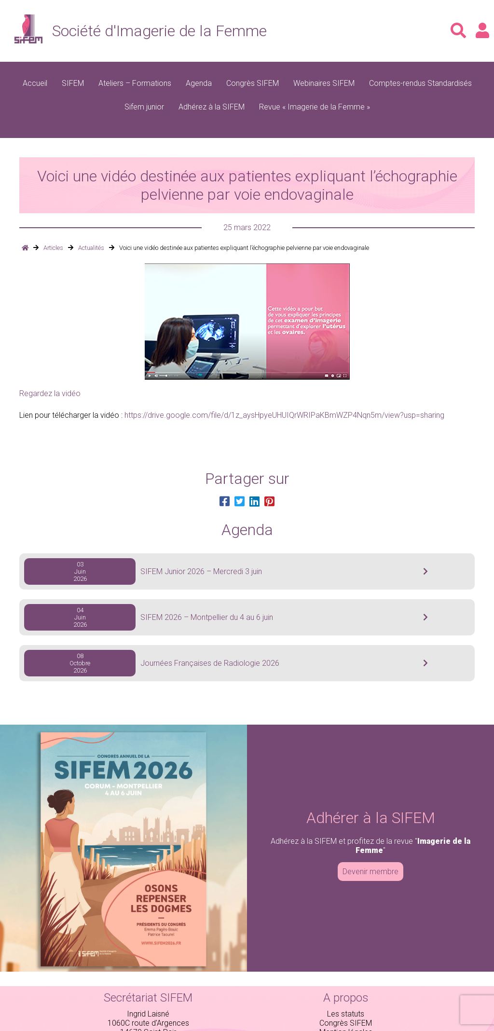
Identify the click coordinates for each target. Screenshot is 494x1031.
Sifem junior (144, 106)
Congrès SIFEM (252, 83)
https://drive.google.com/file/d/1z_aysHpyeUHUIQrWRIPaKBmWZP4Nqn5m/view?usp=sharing (284, 415)
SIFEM (73, 83)
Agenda (199, 83)
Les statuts (345, 1013)
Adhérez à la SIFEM (211, 106)
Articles (53, 247)
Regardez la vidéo (50, 393)
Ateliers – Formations (134, 83)
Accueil (35, 83)
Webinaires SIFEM (324, 83)
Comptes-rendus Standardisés (420, 83)
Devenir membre (370, 871)
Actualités (91, 247)
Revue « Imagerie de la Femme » (314, 106)
